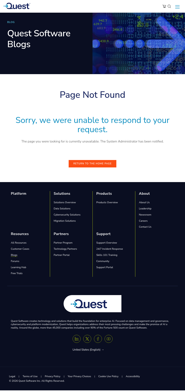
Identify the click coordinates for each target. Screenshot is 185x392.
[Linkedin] (77, 340)
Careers (143, 222)
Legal (12, 378)
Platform (18, 195)
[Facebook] (98, 340)
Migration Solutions (65, 222)
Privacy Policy (52, 378)
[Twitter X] (87, 340)
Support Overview (106, 244)
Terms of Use (30, 378)
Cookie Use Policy (108, 378)
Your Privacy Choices (79, 378)
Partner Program (63, 244)
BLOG (11, 22)
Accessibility (133, 378)
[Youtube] (109, 340)
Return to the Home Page (92, 165)
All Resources (19, 244)
